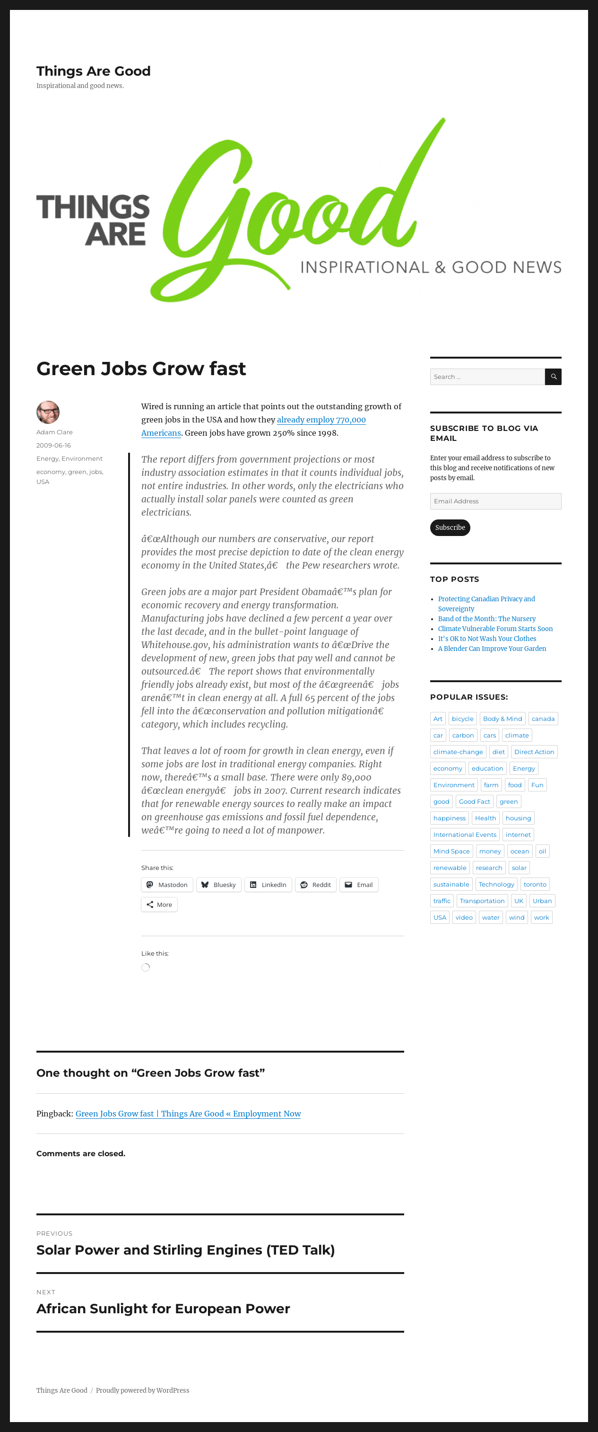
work (541, 917)
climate (517, 735)
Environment (82, 458)
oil (542, 851)
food (515, 785)
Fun (537, 785)
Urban (542, 901)
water (491, 917)
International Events (464, 834)
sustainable (451, 884)
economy (50, 471)
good (441, 801)
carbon (463, 735)
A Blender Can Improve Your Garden (492, 649)
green (77, 471)
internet (518, 834)
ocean (520, 851)
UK (518, 901)
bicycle (463, 718)
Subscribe (450, 528)
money (490, 851)
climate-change (458, 752)
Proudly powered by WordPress (143, 1391)
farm (491, 785)
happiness (449, 818)
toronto (535, 884)
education (487, 768)
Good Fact (474, 801)
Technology (496, 884)
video (464, 917)
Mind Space (451, 851)
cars (490, 735)
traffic (442, 901)
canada (543, 718)
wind (517, 917)
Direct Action (534, 752)
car (438, 735)
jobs (95, 471)
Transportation (482, 901)
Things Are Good (93, 71)
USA (42, 481)
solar (519, 867)
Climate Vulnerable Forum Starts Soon (495, 629)
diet (499, 752)
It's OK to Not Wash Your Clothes (487, 639)
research (489, 867)
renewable (450, 867)
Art (437, 718)
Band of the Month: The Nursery (487, 619)
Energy (47, 458)
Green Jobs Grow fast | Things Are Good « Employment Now (188, 1113)
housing (518, 818)
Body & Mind (502, 718)
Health (485, 818)
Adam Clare (54, 432)
